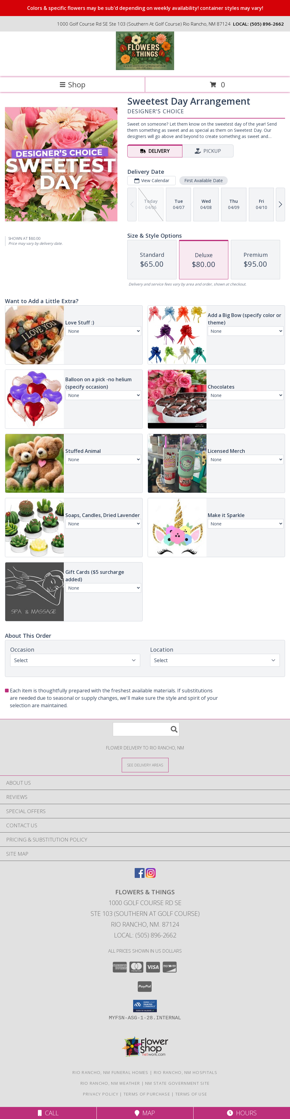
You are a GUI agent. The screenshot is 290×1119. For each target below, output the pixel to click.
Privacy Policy (100, 1094)
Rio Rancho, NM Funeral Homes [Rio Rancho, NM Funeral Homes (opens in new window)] (110, 1072)
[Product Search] (146, 729)
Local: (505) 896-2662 (145, 935)
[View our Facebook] (140, 875)
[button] (145, 1006)
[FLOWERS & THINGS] (145, 68)
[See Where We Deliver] (145, 765)
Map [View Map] (145, 1113)
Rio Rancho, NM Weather (110, 1083)
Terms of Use (191, 1094)
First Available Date (203, 180)
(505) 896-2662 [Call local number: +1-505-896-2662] (267, 24)
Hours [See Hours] (242, 1113)
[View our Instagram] (151, 875)
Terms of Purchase (147, 1094)
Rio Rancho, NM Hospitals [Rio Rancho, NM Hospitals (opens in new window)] (186, 1072)
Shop (72, 84)
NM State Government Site (177, 1083)
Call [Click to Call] (48, 1113)
